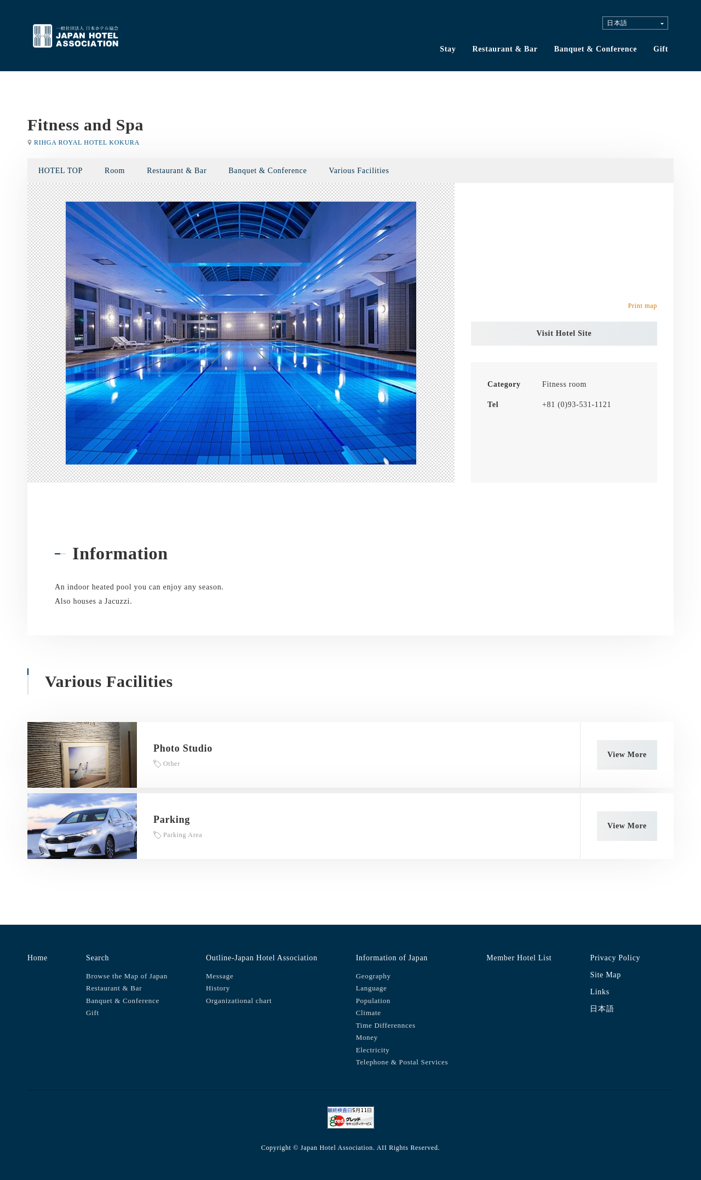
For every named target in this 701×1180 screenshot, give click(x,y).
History (218, 988)
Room (115, 171)
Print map (642, 306)
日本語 (602, 1009)
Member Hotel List (518, 958)
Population (373, 1000)
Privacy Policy (615, 958)
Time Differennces (386, 1025)
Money (367, 1037)
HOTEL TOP (60, 171)
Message (219, 976)
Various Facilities (359, 171)
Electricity (373, 1050)
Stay (448, 49)
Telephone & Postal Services (402, 1062)
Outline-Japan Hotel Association (262, 958)
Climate (368, 1013)
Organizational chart (239, 1000)
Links (599, 992)
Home (37, 958)
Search (97, 958)
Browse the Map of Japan (127, 976)
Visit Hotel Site (564, 333)
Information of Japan (392, 958)
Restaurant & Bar (504, 49)
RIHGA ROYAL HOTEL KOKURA (87, 142)
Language (371, 988)
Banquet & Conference (595, 49)
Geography (373, 976)
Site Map (605, 975)
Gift (660, 49)
